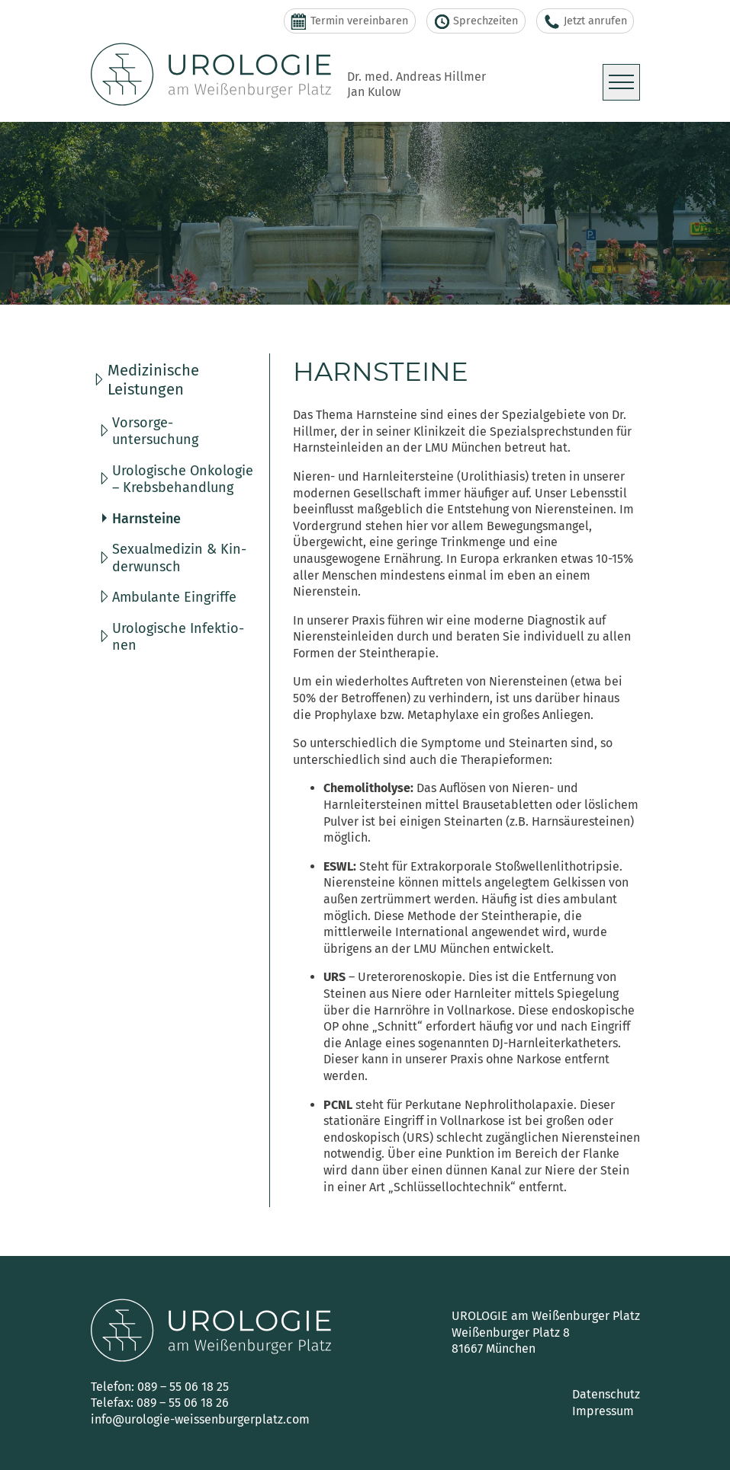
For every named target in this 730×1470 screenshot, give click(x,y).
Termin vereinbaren (349, 21)
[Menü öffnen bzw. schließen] (621, 82)
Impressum (603, 1411)
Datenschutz (606, 1394)
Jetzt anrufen (585, 21)
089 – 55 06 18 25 (183, 1386)
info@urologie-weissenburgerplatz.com (200, 1419)
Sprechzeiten (476, 21)
